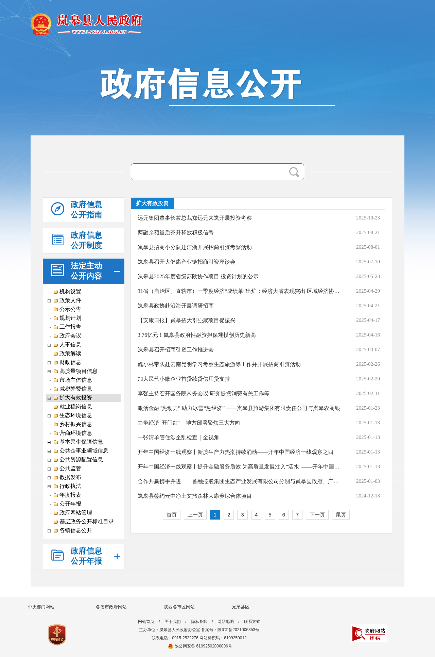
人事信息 (67, 345)
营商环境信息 (72, 433)
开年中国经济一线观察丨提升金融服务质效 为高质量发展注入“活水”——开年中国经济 (239, 467)
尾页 (341, 515)
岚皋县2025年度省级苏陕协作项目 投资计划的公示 (198, 276)
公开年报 (67, 504)
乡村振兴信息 (72, 424)
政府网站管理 (72, 513)
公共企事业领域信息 (80, 451)
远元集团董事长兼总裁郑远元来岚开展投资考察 (195, 218)
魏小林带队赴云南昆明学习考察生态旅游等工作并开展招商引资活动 (219, 364)
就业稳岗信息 (72, 407)
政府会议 (67, 336)
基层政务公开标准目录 (83, 522)
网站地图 (226, 621)
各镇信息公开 (72, 530)
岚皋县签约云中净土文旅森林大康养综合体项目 (195, 496)
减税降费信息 (72, 389)
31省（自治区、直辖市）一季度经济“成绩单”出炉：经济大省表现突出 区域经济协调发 (239, 291)
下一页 (317, 515)
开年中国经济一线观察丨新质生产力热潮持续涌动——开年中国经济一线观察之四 (235, 452)
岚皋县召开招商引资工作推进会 (176, 349)
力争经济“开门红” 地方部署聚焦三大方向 (189, 423)
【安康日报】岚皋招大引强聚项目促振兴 (187, 320)
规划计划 (67, 318)
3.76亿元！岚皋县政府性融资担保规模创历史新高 (197, 335)
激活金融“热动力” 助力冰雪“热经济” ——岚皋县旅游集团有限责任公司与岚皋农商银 (239, 408)
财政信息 (67, 362)
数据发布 (67, 477)
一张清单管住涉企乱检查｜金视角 (178, 437)
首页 (172, 515)
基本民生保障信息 (78, 442)
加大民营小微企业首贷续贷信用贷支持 (184, 379)
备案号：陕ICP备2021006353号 (230, 629)
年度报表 (67, 495)
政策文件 (67, 300)
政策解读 (67, 353)
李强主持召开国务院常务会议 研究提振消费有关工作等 (203, 393)
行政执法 (67, 486)
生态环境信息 (72, 415)
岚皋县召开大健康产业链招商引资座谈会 (187, 262)
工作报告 (67, 327)
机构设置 (67, 292)
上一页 (195, 515)
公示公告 (67, 309)
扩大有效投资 (72, 398)
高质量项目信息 (75, 371)
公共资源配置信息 (78, 460)
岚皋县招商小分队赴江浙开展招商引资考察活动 (195, 247)
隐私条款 (199, 621)
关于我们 (172, 621)
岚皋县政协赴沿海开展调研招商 (176, 306)
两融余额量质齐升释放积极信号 (176, 232)
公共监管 (67, 468)
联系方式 (252, 621)
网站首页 (146, 621)
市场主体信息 (72, 380)
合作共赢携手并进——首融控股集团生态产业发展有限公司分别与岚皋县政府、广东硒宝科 (239, 481)
